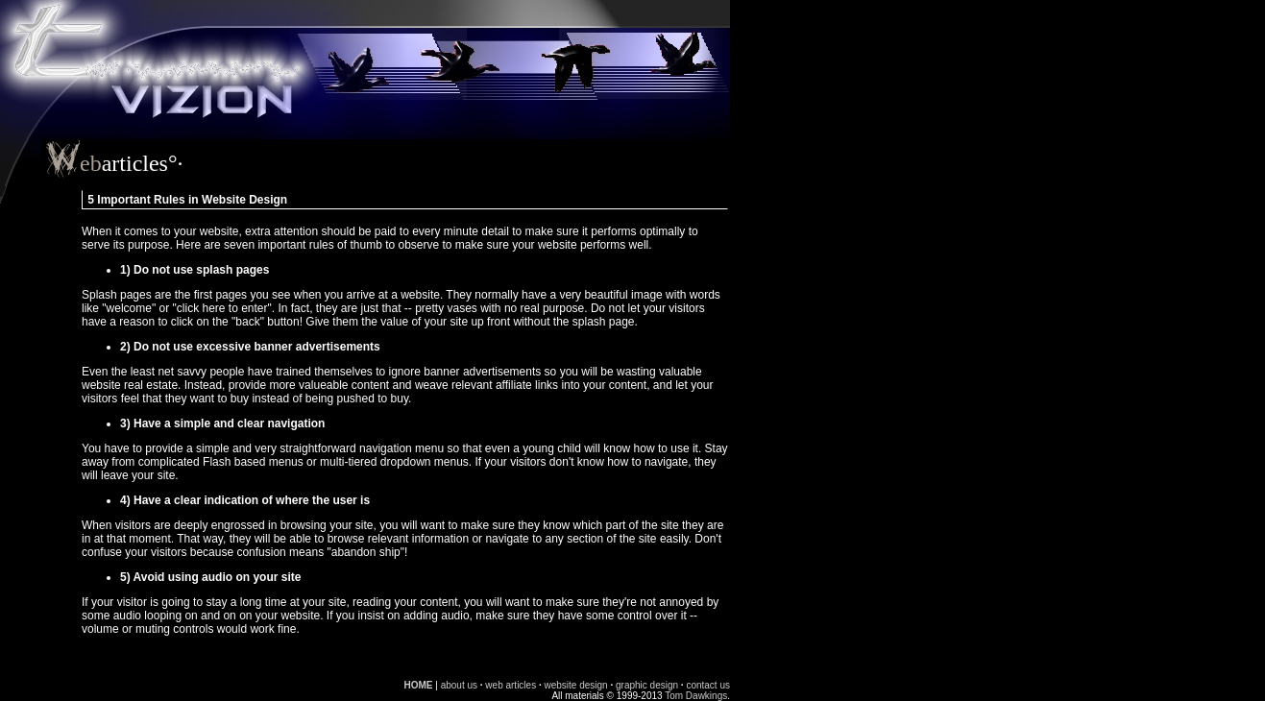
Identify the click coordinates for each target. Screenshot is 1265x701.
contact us (708, 685)
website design (576, 685)
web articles (510, 685)
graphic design (647, 685)
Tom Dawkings (696, 695)
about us (459, 685)
